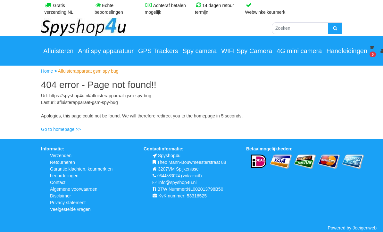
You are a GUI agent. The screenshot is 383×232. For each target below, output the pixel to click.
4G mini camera (299, 50)
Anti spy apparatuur (106, 50)
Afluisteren (58, 50)
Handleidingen (346, 50)
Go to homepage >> (61, 129)
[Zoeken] (300, 28)
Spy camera (199, 50)
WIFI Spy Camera (246, 50)
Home (47, 71)
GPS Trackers (158, 50)
